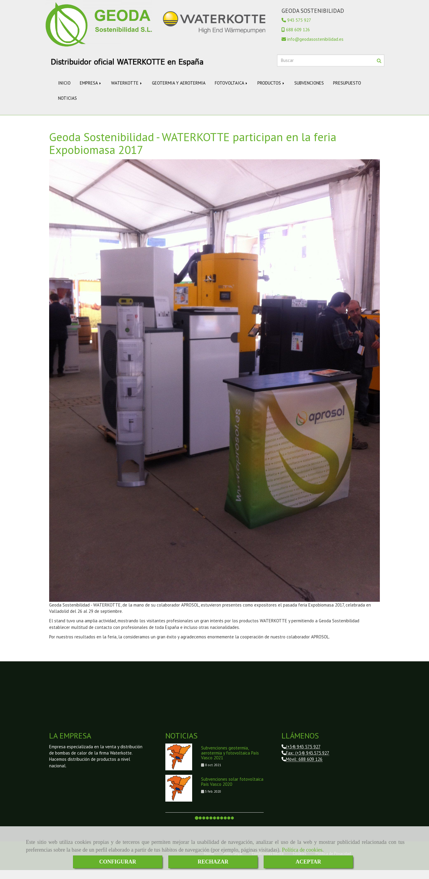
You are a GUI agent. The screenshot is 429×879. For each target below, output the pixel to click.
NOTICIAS (67, 107)
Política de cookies (302, 850)
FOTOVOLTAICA (231, 92)
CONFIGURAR (117, 862)
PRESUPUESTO (347, 92)
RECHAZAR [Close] (213, 862)
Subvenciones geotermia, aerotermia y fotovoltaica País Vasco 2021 (230, 761)
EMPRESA (91, 92)
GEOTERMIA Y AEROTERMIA (179, 92)
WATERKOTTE (127, 92)
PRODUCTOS (271, 92)
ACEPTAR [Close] (308, 862)
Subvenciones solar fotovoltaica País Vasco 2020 (232, 790)
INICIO (64, 92)
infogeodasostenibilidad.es (315, 48)
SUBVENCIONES (309, 92)
